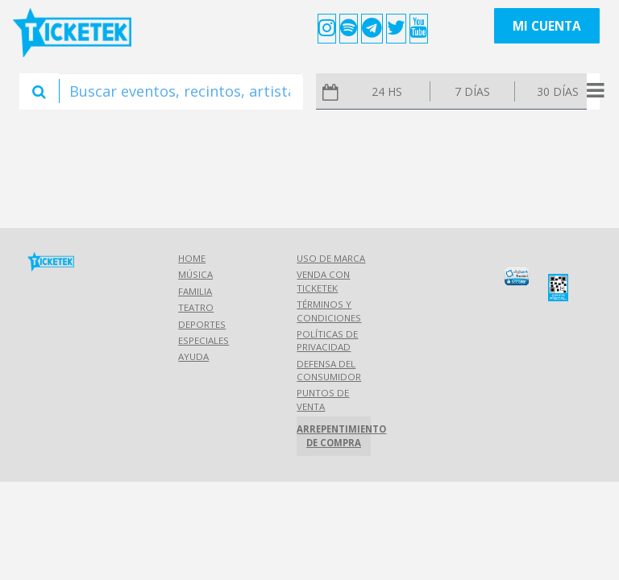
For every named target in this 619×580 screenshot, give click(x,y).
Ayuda (193, 356)
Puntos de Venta (323, 399)
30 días (558, 91)
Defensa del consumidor (329, 370)
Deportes (202, 324)
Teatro (196, 307)
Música (195, 274)
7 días (472, 91)
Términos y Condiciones (329, 310)
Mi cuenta (547, 26)
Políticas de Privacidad (327, 340)
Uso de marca (331, 258)
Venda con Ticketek (323, 280)
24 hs (387, 91)
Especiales (203, 340)
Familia (195, 291)
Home (192, 258)
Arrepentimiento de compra (333, 435)
